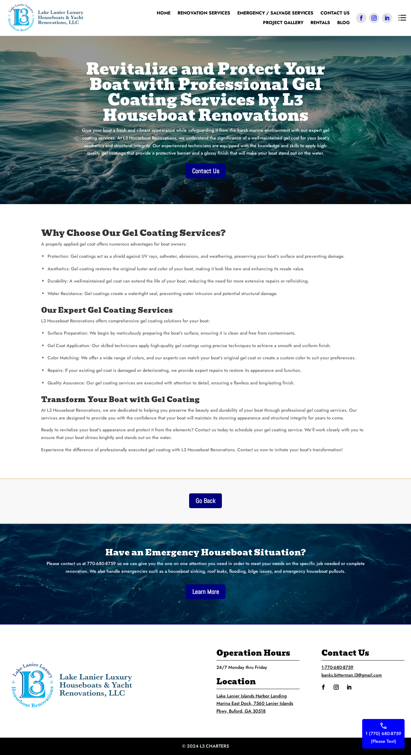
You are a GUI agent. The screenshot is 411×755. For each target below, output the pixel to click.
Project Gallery (283, 23)
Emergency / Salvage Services (275, 13)
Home (164, 13)
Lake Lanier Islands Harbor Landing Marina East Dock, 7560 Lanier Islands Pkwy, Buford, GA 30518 (254, 704)
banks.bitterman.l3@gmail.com (351, 675)
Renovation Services (204, 13)
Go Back (205, 501)
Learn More (205, 592)
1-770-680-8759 (337, 667)
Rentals (320, 23)
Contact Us (335, 13)
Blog (343, 23)
